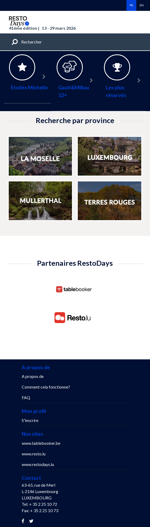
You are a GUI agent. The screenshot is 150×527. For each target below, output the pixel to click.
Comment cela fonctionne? (46, 386)
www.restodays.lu (38, 464)
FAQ (26, 397)
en (142, 5)
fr (131, 5)
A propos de (33, 376)
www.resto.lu (34, 453)
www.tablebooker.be (41, 443)
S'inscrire (30, 420)
